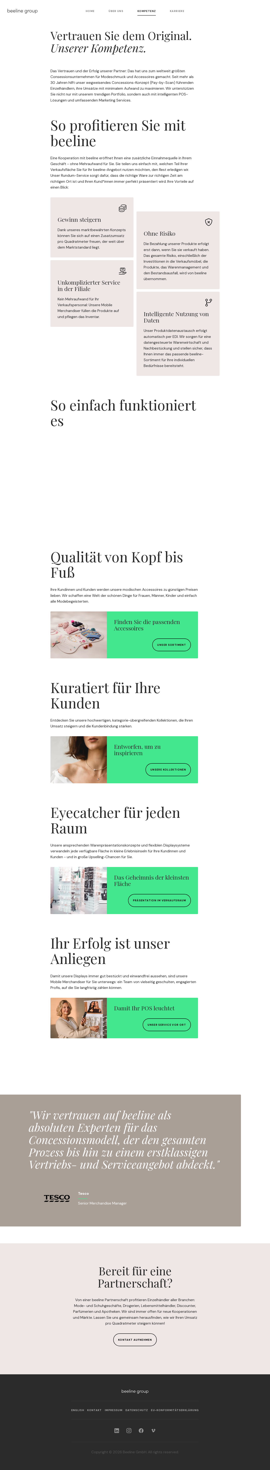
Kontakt (94, 1410)
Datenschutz (136, 1410)
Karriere (177, 11)
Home (90, 11)
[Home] (23, 11)
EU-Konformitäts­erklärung (175, 1410)
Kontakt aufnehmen (135, 1339)
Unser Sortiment (171, 645)
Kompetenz (146, 11)
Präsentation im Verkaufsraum (159, 900)
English (77, 1410)
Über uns (116, 11)
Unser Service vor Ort (167, 1024)
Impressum (113, 1410)
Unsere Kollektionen (168, 769)
